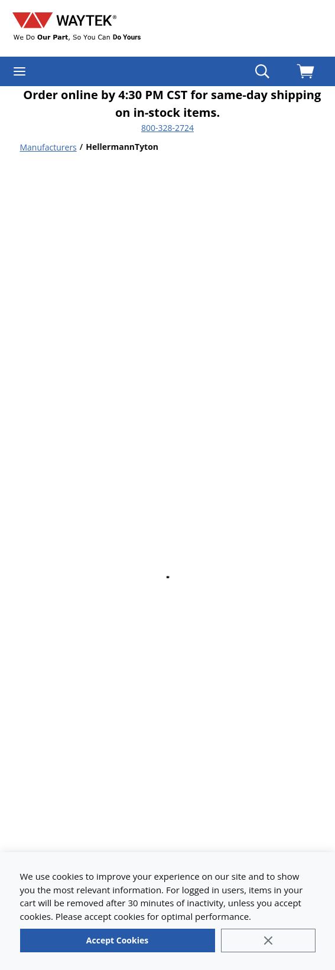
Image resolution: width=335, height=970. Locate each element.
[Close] (268, 940)
